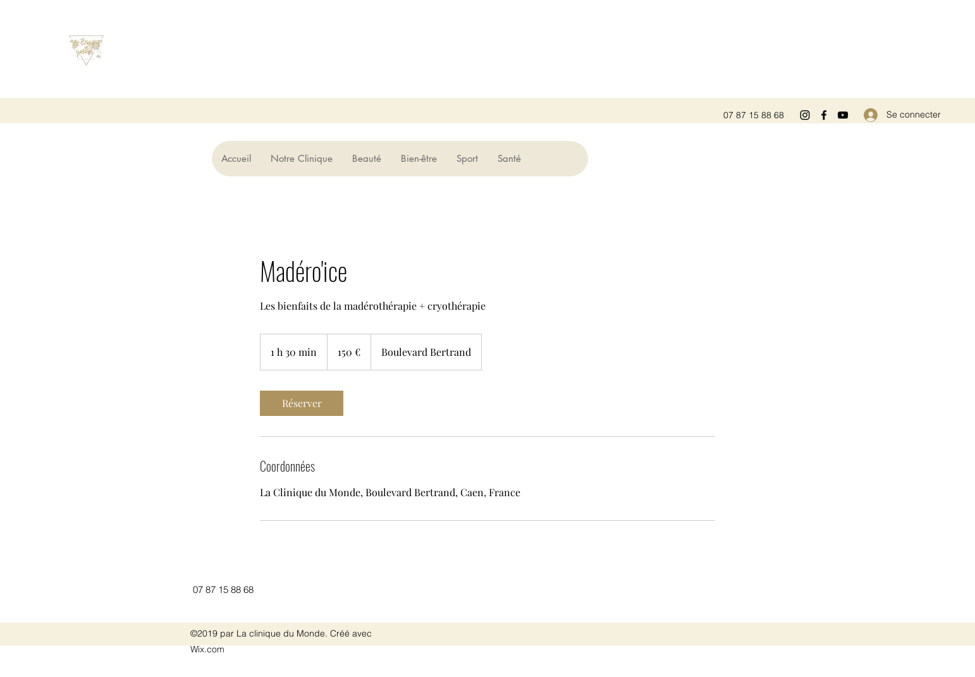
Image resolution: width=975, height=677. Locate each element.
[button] (366, 158)
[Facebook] (824, 115)
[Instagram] (805, 115)
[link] (301, 403)
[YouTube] (843, 115)
